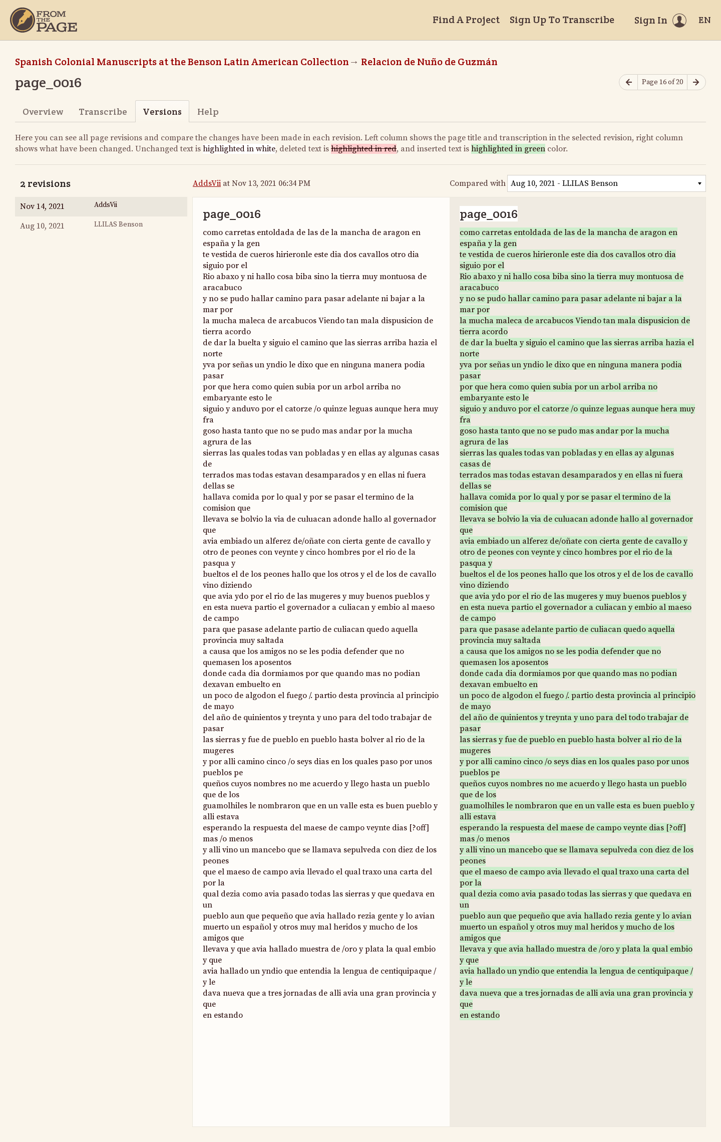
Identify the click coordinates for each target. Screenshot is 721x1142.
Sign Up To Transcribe (562, 19)
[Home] (43, 20)
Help (208, 111)
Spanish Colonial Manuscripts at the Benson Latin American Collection (182, 61)
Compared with (478, 183)
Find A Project (466, 19)
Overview (43, 111)
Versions (162, 111)
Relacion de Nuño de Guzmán (429, 61)
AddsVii (207, 183)
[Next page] (696, 82)
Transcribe (103, 111)
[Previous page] (628, 82)
